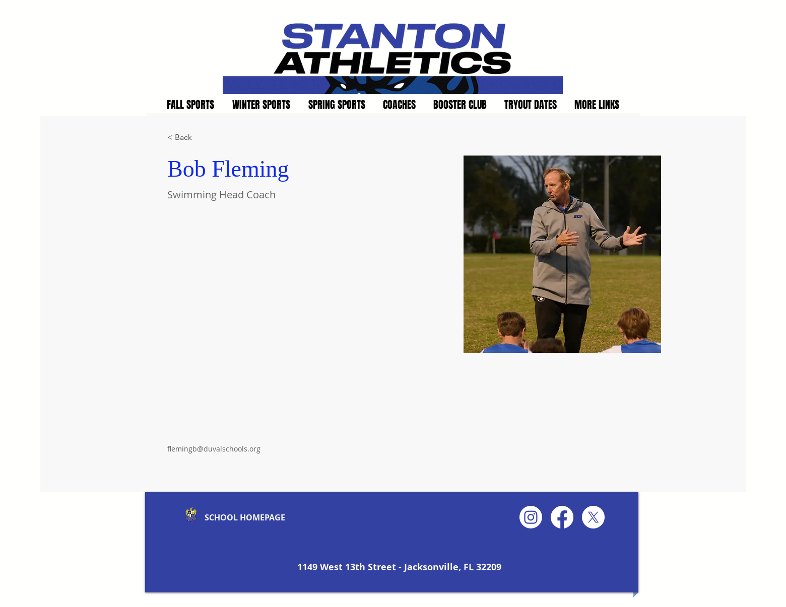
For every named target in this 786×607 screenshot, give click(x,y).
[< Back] (187, 137)
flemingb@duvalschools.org (213, 448)
